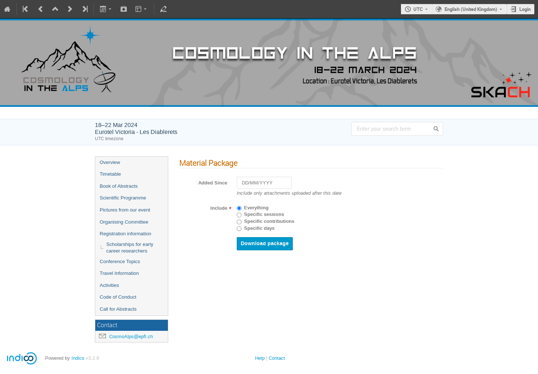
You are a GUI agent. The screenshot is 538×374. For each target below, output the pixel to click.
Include (218, 208)
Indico (77, 358)
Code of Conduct (118, 297)
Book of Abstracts (119, 186)
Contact (277, 358)
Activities (109, 285)
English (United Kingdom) (471, 9)
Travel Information (119, 273)
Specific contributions (269, 221)
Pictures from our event (125, 210)
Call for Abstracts (118, 309)
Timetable (110, 174)
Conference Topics (120, 261)
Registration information (125, 233)
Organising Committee (124, 222)
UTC (418, 9)
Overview (110, 162)
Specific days (259, 228)
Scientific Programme (123, 198)
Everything (256, 208)
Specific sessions (264, 214)
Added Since (212, 183)
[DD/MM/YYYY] (264, 183)
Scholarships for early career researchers (129, 248)
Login (525, 9)
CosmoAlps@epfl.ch (131, 336)
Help (260, 358)
